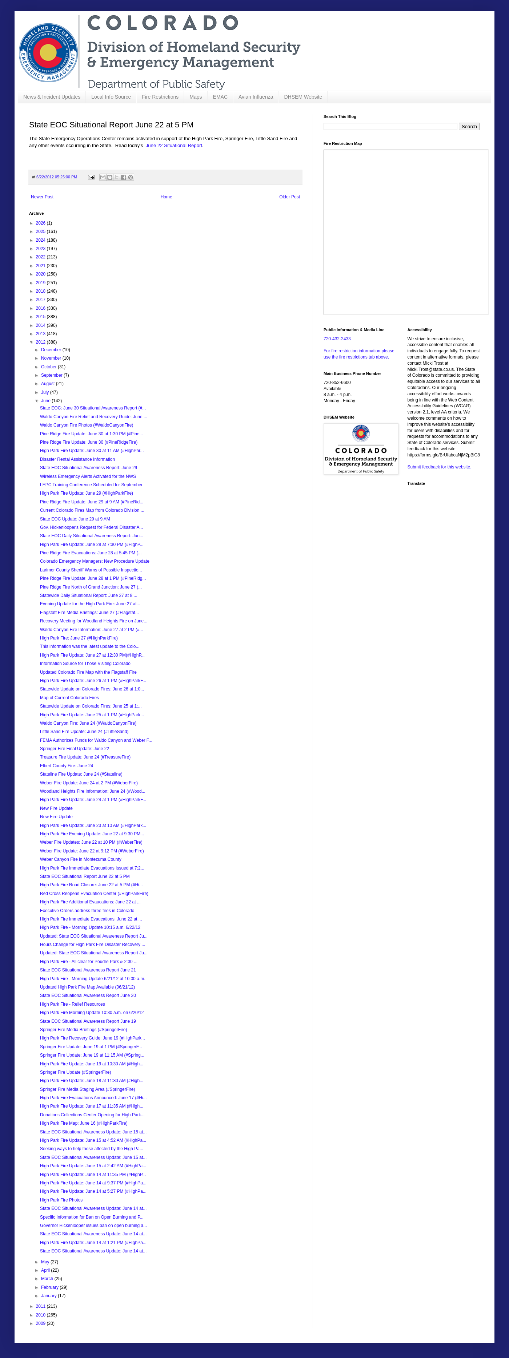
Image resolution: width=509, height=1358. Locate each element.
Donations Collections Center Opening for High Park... (92, 1114)
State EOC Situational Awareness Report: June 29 (88, 467)
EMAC (220, 97)
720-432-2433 (337, 338)
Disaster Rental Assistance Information (77, 459)
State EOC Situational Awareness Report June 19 (88, 1021)
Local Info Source (111, 97)
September (52, 375)
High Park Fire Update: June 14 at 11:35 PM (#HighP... (93, 1174)
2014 (41, 325)
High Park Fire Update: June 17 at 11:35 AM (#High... (91, 1106)
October (49, 366)
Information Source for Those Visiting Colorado (85, 663)
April (46, 1270)
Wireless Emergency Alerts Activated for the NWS (88, 476)
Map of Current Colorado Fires (69, 697)
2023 (41, 248)
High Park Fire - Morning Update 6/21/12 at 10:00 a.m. (92, 978)
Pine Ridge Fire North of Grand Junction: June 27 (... (91, 587)
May (46, 1261)
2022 (41, 257)
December (52, 349)
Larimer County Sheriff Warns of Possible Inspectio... (91, 570)
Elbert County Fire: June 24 (66, 765)
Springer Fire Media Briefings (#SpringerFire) (83, 1029)
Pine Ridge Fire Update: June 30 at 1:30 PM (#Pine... (91, 433)
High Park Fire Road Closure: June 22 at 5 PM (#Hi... (91, 884)
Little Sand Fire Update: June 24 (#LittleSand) (84, 731)
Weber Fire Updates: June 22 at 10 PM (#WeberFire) (91, 842)
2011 (41, 1306)
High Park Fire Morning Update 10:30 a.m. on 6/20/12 (92, 1012)
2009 (41, 1323)
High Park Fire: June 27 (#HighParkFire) (79, 638)
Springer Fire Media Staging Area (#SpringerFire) (87, 1089)
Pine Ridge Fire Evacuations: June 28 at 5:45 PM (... (90, 552)
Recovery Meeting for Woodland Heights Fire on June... (93, 620)
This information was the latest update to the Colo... (89, 646)
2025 (41, 231)
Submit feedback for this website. (440, 467)
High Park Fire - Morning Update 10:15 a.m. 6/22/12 (90, 927)
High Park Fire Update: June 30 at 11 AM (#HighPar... (92, 450)
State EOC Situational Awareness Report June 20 (88, 995)
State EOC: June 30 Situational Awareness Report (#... (93, 408)
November (52, 358)
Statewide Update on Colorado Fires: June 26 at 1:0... (92, 689)
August (48, 383)
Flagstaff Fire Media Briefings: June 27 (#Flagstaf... (89, 612)
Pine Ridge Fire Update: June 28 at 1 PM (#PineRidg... (93, 578)
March (48, 1278)
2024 (41, 240)
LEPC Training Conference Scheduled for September (91, 484)
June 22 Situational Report (174, 145)
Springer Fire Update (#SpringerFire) (75, 1072)
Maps (195, 97)
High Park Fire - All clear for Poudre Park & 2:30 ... (88, 961)
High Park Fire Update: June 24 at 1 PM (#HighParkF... (93, 799)
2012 (41, 342)
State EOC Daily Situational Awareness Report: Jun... (91, 535)
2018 (41, 291)
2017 (41, 299)
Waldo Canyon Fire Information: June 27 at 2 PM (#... (91, 629)
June (46, 400)
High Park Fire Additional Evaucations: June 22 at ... (90, 901)
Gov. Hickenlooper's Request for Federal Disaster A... (91, 527)
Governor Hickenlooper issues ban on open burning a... (93, 1225)
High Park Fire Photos (61, 1200)
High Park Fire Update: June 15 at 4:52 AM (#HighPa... (93, 1140)
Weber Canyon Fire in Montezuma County (80, 859)
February (50, 1287)
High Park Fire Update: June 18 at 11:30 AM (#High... (91, 1080)
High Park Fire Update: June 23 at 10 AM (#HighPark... (93, 825)
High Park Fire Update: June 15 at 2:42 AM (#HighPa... (93, 1165)
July (45, 392)
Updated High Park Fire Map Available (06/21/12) (87, 987)
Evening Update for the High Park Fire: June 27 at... (90, 603)
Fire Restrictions (160, 97)
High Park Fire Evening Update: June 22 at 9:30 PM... (92, 833)
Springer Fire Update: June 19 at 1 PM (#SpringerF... (91, 1046)
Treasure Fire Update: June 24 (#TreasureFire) (85, 757)
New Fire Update (56, 808)
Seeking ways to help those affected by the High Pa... (91, 1148)
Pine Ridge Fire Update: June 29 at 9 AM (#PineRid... (91, 501)
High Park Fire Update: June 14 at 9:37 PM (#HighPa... (93, 1182)
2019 (41, 282)
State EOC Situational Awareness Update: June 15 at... (93, 1132)
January (49, 1295)
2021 (41, 265)
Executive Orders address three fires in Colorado (87, 910)
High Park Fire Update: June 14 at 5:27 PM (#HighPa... (93, 1191)
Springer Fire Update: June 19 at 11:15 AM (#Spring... (92, 1055)
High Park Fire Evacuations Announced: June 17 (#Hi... (93, 1097)
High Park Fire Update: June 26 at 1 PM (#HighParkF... (93, 680)
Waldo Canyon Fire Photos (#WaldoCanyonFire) (86, 425)
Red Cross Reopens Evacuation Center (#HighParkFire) (94, 893)
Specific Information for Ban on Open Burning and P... (92, 1217)
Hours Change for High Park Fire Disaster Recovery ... (92, 944)
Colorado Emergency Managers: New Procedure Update (94, 561)
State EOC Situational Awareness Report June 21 (88, 970)
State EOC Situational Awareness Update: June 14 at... (93, 1208)
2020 (41, 274)
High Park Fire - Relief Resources (72, 1004)
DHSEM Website (303, 97)
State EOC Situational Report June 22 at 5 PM (85, 876)
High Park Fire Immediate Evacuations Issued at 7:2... (92, 868)
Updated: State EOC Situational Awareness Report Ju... (94, 936)
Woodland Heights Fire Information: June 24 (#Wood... (92, 791)
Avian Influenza (256, 97)
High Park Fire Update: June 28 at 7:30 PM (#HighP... (92, 544)
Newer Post (42, 196)
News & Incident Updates (51, 97)
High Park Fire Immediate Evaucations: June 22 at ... (91, 919)
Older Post (289, 196)
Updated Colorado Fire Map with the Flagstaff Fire (88, 672)
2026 (41, 223)
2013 (41, 333)
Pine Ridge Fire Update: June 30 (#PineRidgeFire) (88, 442)
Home (166, 196)
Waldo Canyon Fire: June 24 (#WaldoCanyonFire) (88, 723)
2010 (41, 1315)
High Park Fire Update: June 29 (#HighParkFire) (86, 493)
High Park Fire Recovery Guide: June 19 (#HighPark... (92, 1038)
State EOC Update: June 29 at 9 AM (75, 519)
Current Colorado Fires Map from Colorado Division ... (92, 510)
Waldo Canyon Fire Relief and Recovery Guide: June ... (93, 416)
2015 (41, 316)
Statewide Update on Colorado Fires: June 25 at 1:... (91, 706)
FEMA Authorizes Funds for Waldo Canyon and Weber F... (96, 740)
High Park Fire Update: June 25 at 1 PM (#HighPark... (92, 714)
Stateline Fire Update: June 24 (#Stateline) (81, 774)
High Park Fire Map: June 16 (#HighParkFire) (84, 1123)
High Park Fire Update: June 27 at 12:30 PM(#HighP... (92, 655)
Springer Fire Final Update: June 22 (74, 748)
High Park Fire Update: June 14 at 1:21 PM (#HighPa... (93, 1242)
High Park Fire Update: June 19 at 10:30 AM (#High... (91, 1063)
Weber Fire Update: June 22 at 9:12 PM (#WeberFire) (92, 851)
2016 (41, 308)
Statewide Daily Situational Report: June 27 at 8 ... (88, 595)
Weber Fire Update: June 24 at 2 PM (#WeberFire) (89, 782)
